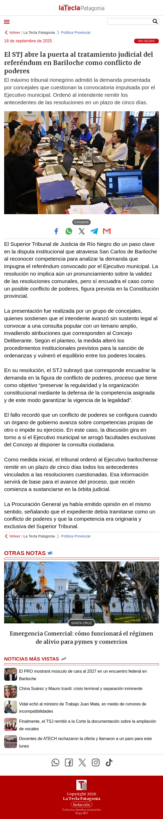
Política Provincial (76, 32)
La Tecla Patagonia (39, 32)
